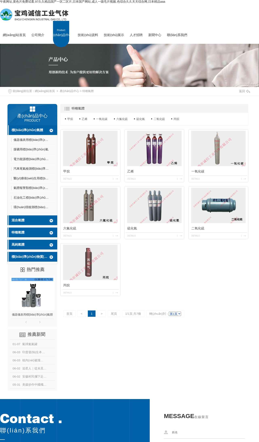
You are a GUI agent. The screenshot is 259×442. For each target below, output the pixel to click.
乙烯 (84, 119)
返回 (244, 91)
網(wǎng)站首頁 (14, 29)
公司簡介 (37, 29)
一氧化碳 (101, 119)
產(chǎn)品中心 (61, 29)
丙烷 (176, 119)
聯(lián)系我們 (177, 29)
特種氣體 (88, 91)
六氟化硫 (122, 119)
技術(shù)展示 (114, 29)
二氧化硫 (159, 119)
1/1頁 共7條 (133, 313)
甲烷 (70, 119)
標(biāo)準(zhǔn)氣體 (27, 130)
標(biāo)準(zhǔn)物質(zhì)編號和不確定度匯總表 (30, 256)
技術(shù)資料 (88, 29)
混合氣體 (18, 220)
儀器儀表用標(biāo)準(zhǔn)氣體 (32, 314)
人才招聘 (136, 29)
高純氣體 (18, 244)
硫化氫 (140, 119)
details (67, 179)
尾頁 (114, 313)
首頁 (69, 313)
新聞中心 (154, 29)
